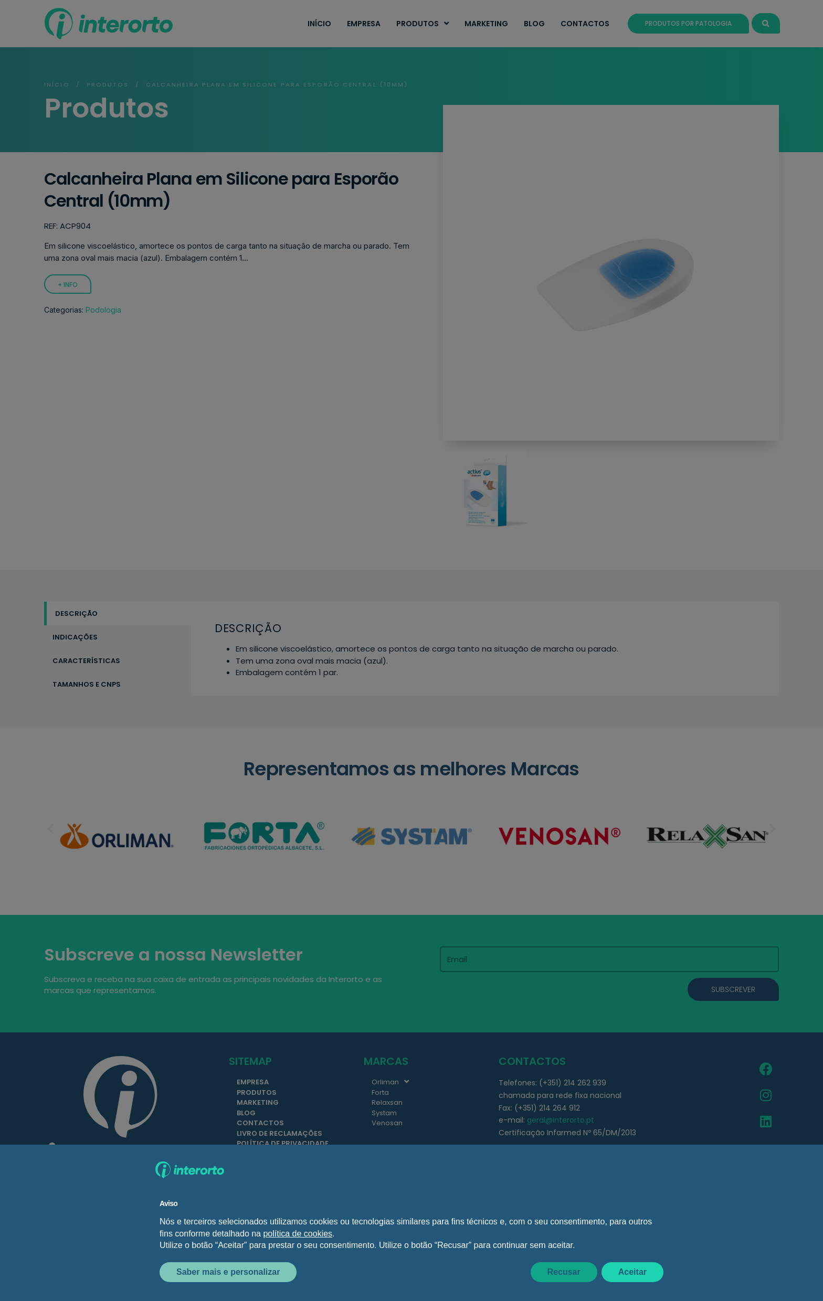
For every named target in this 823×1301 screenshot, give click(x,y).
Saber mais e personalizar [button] (228, 1271)
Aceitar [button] (632, 1271)
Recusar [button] (564, 1271)
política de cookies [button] (297, 1233)
